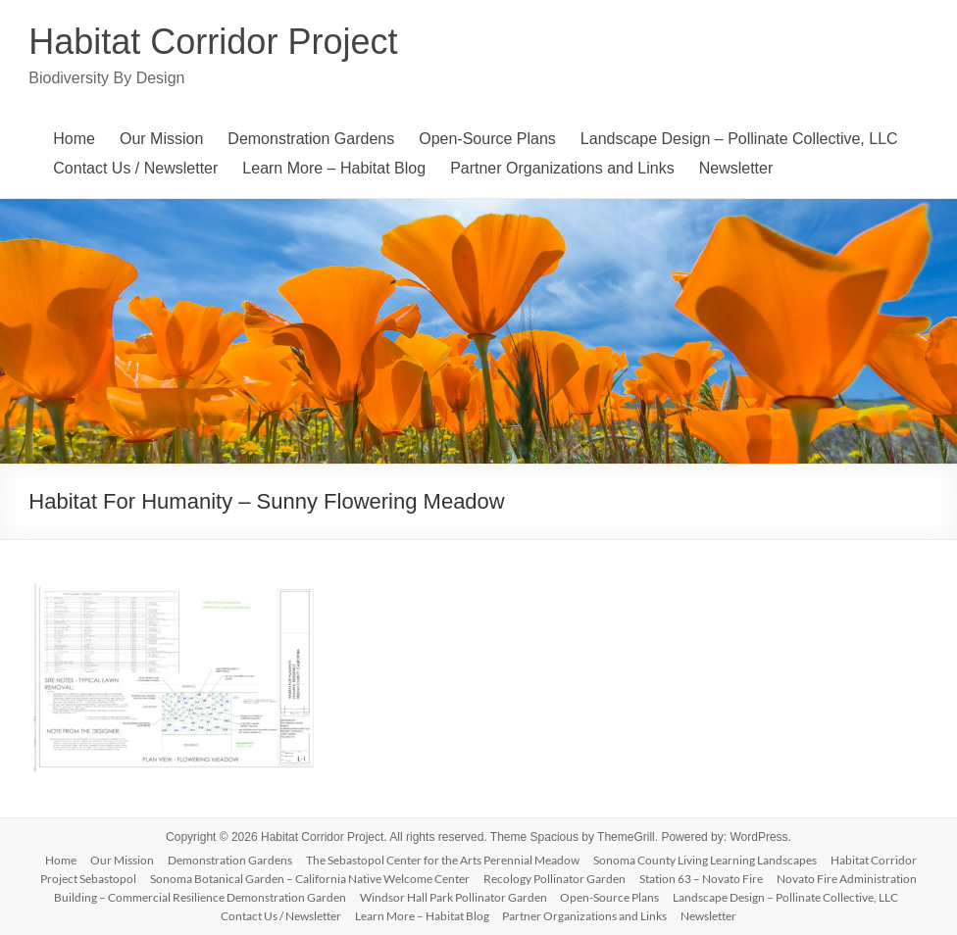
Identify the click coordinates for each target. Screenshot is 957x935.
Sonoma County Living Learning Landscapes (705, 860)
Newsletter (736, 168)
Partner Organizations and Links (562, 168)
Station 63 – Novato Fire (701, 878)
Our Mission (161, 138)
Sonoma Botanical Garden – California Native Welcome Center (310, 878)
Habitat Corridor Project (212, 42)
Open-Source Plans (487, 138)
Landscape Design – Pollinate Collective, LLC (739, 138)
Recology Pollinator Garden (554, 878)
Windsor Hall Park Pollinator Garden (453, 897)
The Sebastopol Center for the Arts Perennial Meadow (442, 860)
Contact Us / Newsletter (135, 168)
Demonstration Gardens (310, 138)
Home (74, 138)
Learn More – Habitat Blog (334, 168)
